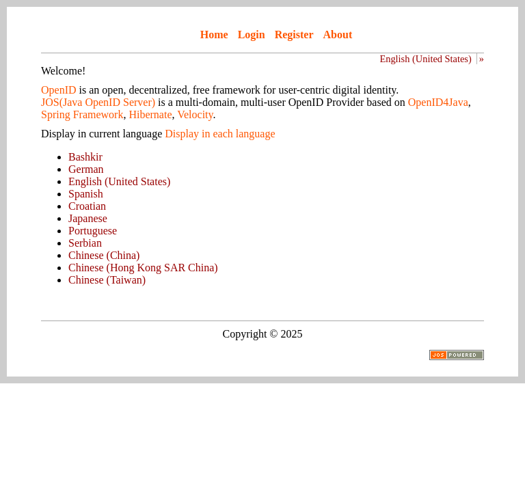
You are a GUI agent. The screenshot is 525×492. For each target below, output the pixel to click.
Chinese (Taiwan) (107, 280)
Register (294, 34)
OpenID (59, 90)
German (86, 169)
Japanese (87, 218)
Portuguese (92, 230)
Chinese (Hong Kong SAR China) (143, 267)
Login (251, 34)
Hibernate (150, 114)
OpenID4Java (438, 102)
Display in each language (220, 133)
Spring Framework (82, 114)
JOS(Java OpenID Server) (98, 102)
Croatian (87, 206)
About (338, 34)
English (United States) (425, 58)
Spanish (85, 194)
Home (214, 34)
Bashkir (85, 157)
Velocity (195, 114)
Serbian (85, 243)
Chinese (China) (103, 255)
